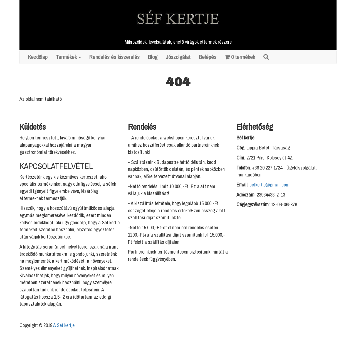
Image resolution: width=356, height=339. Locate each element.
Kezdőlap (38, 57)
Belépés (207, 57)
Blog (152, 57)
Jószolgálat (178, 57)
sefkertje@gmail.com (269, 184)
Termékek (68, 57)
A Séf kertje (64, 325)
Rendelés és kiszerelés (114, 57)
